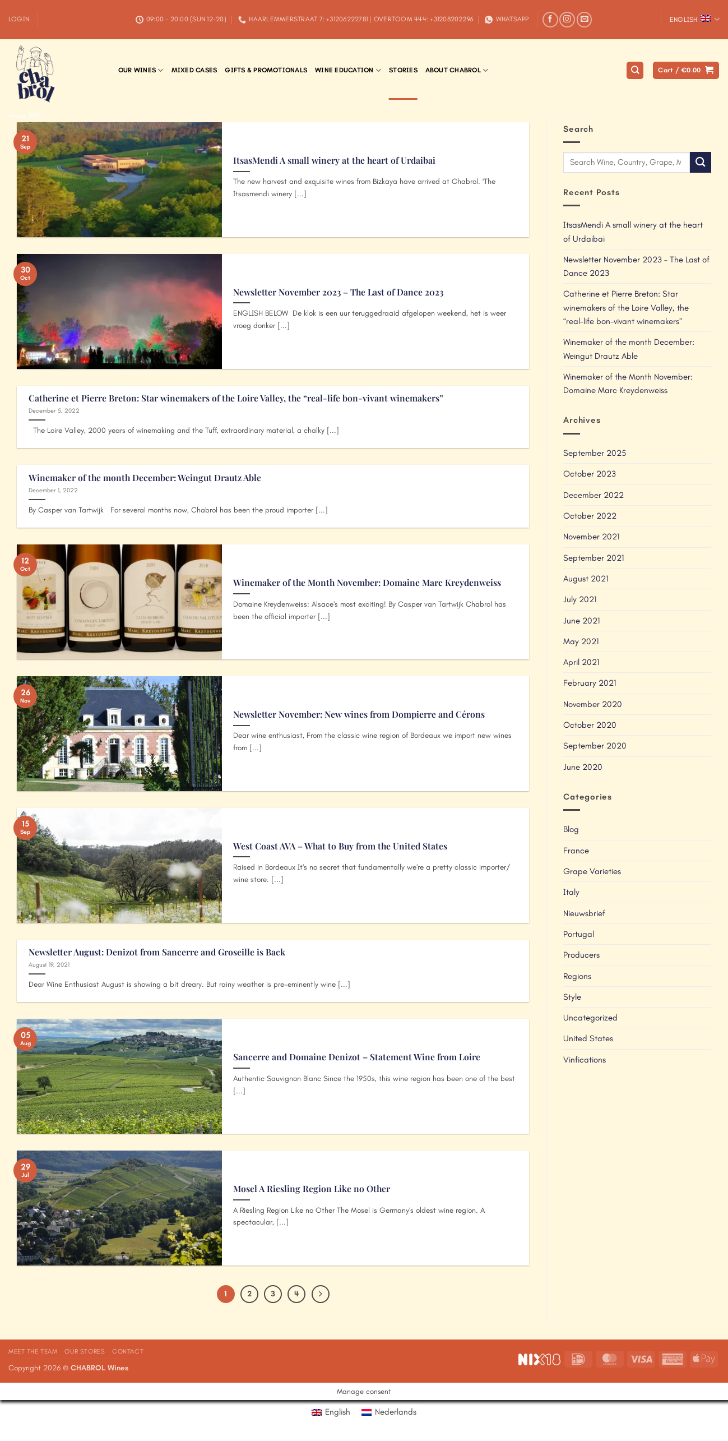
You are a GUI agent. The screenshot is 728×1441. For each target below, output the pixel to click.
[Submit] (700, 162)
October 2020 (589, 725)
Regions (577, 976)
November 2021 (591, 537)
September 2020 (595, 746)
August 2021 (585, 579)
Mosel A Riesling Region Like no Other (311, 1188)
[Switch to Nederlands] (389, 1412)
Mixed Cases (194, 70)
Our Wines (141, 70)
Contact (127, 1351)
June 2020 (582, 767)
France (576, 851)
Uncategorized (590, 1018)
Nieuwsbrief (584, 913)
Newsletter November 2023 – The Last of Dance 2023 (338, 292)
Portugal (578, 934)
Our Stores (84, 1351)
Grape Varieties (592, 871)
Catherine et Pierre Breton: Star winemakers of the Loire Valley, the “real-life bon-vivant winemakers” (236, 398)
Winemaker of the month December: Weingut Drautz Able (145, 477)
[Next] (321, 1294)
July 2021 (579, 599)
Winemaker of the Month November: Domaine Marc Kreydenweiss (367, 582)
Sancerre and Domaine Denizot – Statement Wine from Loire (356, 1057)
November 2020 (592, 704)
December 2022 (593, 495)
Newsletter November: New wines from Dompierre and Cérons (359, 714)
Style (572, 997)
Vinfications (584, 1060)
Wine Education (348, 70)
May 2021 (581, 641)
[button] (18, 19)
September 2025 (594, 453)
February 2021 (589, 683)
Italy (571, 892)
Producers (581, 955)
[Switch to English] (331, 1412)
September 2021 (593, 558)
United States (588, 1038)
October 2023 (589, 474)
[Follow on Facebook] (550, 19)
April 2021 (581, 662)
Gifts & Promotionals (266, 70)
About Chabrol (457, 70)
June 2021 (581, 621)
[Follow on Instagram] (567, 19)
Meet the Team (33, 1351)
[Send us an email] (584, 19)
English (695, 19)
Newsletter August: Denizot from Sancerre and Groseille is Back (157, 952)
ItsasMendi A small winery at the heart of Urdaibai (334, 160)
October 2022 (589, 516)
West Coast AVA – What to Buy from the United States (340, 846)
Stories (403, 70)
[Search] (635, 70)
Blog (571, 829)
